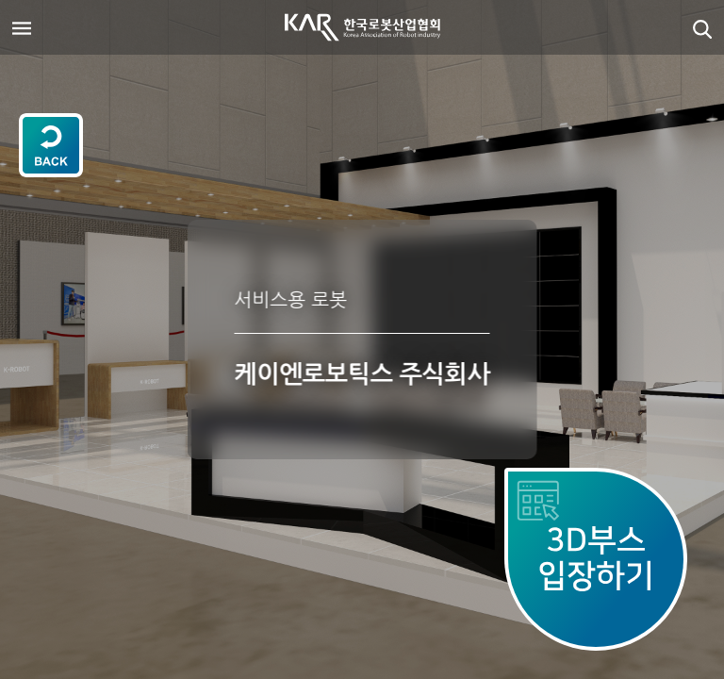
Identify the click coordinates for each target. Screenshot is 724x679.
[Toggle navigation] (21, 27)
